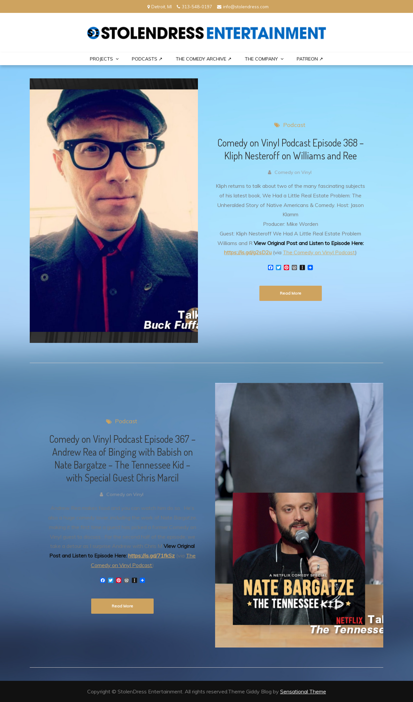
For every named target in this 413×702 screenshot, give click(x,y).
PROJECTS (101, 59)
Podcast (294, 125)
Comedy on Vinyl (293, 172)
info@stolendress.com (243, 6)
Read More (290, 293)
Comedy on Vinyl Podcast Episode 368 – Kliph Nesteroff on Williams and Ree (290, 149)
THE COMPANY (261, 59)
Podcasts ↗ (147, 59)
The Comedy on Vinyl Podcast (319, 252)
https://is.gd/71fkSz (151, 555)
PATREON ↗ (310, 59)
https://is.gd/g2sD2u (248, 252)
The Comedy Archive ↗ (204, 59)
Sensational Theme (303, 691)
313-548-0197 (194, 6)
